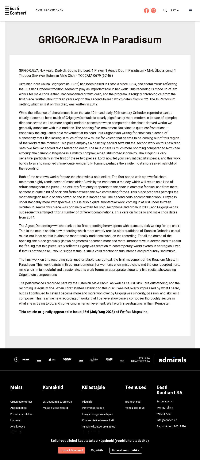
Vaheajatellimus (135, 407)
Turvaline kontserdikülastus (98, 426)
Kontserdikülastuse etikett (98, 420)
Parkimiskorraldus (93, 407)
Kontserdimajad (50, 9)
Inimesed (16, 420)
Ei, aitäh (97, 450)
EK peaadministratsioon (57, 401)
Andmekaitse (18, 407)
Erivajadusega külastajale (97, 414)
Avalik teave (17, 426)
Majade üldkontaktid (55, 407)
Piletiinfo (87, 401)
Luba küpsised (72, 450)
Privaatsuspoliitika (21, 414)
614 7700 (165, 413)
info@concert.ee (167, 420)
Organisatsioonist (21, 401)
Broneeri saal (133, 401)
